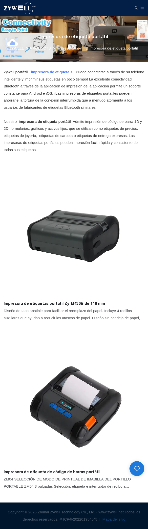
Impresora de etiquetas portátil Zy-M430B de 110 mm (54, 303)
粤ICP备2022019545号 (78, 519)
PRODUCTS (40, 48)
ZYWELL (16, 48)
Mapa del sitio (113, 519)
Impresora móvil (70, 48)
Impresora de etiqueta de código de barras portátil (52, 472)
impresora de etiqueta (50, 72)
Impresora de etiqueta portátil (113, 48)
